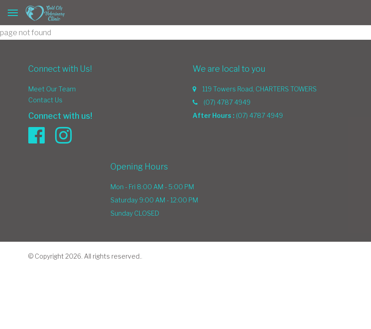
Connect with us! (60, 116)
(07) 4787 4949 (227, 102)
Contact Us (45, 100)
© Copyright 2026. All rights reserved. (84, 256)
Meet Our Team (52, 89)
